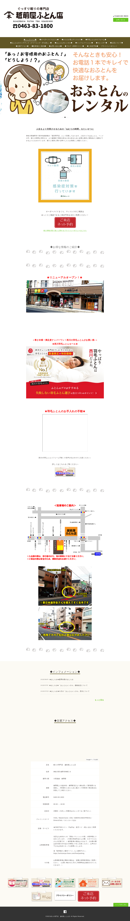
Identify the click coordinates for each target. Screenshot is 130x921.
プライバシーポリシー (109, 46)
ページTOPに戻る (120, 904)
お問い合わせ (121, 20)
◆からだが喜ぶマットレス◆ (72, 39)
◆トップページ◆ (30, 39)
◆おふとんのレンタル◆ (63, 43)
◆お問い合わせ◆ (55, 46)
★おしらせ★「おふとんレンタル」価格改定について (68, 685)
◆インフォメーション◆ (84, 43)
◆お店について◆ (116, 43)
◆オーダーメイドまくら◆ (49, 39)
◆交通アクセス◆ (22, 46)
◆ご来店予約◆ (92, 46)
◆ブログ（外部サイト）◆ (74, 46)
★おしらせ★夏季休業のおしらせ (61, 679)
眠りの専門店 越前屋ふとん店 (60, 916)
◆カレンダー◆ (101, 43)
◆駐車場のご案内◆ (39, 46)
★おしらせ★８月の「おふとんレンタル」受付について (70, 691)
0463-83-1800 (121, 16)
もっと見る (99, 700)
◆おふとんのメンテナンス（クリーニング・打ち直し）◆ (31, 43)
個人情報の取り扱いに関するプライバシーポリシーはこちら (65, 230)
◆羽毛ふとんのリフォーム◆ (95, 39)
